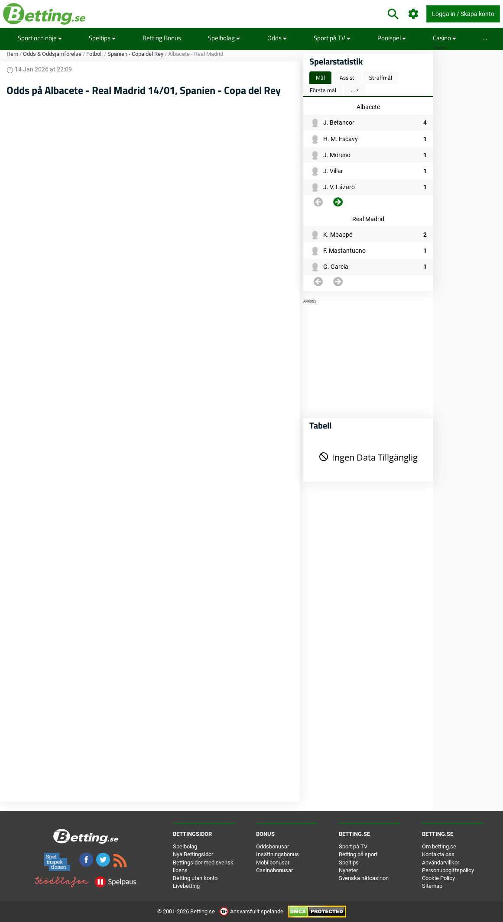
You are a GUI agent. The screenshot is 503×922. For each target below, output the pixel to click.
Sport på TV (332, 38)
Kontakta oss (438, 854)
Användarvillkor (440, 862)
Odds (277, 38)
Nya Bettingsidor (193, 854)
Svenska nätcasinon (364, 878)
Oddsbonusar (272, 846)
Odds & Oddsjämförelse (52, 54)
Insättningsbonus (277, 854)
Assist (347, 77)
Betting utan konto (195, 878)
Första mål (323, 90)
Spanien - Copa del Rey (135, 54)
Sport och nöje (40, 38)
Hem (12, 54)
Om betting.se (439, 846)
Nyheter (348, 870)
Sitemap (432, 886)
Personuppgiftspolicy (448, 870)
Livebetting (186, 886)
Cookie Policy (438, 878)
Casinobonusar (274, 870)
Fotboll (94, 54)
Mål (320, 77)
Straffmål (380, 77)
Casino (444, 38)
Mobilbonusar (272, 862)
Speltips (102, 38)
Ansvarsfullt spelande (252, 911)
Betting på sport (358, 854)
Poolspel (391, 38)
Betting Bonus (162, 38)
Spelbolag (224, 38)
